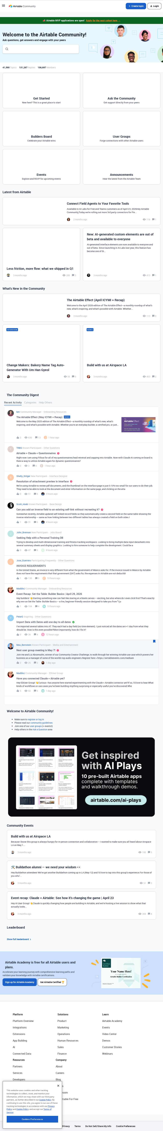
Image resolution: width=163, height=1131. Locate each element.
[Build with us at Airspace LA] (121, 353)
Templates (19, 1092)
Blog (58, 1079)
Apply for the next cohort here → (103, 20)
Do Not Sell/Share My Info (98, 1126)
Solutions (62, 1014)
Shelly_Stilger (23, 476)
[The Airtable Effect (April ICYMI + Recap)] (81, 308)
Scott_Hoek (22, 504)
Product (62, 1021)
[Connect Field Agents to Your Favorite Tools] (81, 211)
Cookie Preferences (125, 1126)
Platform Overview (23, 1021)
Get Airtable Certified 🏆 (53, 982)
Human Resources (67, 1040)
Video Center (109, 1034)
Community (19, 1086)
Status (59, 1086)
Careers (60, 1073)
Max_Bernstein (23, 644)
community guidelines (41, 722)
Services (17, 1073)
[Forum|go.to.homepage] (22, 6)
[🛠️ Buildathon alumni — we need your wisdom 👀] (81, 875)
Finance (62, 1053)
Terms (77, 1126)
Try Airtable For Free (67, 1099)
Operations (63, 1034)
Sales (60, 1047)
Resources (19, 1060)
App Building (20, 1040)
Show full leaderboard (19, 939)
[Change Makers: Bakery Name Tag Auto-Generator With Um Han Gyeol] (41, 353)
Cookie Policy (45, 1121)
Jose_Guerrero (23, 560)
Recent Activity (13, 402)
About (59, 1066)
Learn (105, 1014)
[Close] (58, 1106)
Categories (30, 402)
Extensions (19, 1034)
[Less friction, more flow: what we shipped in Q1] (41, 254)
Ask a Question (39, 729)
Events (106, 1027)
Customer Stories (112, 1047)
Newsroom (62, 1092)
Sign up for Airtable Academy (19, 982)
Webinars (107, 1053)
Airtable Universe (22, 1099)
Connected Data (22, 1053)
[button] (3, 6)
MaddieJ (20, 588)
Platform (18, 1014)
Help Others (45, 402)
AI (14, 1047)
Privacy (66, 1126)
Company (61, 1060)
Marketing (63, 1027)
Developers (19, 1079)
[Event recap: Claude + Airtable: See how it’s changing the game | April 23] (81, 905)
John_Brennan (23, 532)
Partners (17, 1066)
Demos (106, 1040)
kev (18, 411)
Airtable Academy (112, 1021)
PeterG (19, 616)
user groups (36, 726)
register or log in (36, 719)
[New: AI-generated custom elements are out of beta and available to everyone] (121, 254)
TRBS (19, 447)
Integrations (20, 1027)
